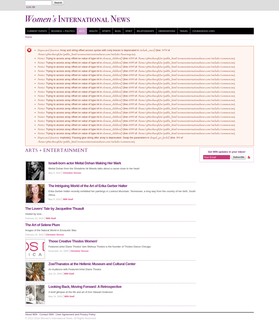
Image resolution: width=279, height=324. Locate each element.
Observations (166, 31)
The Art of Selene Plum (42, 225)
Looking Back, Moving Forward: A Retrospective (84, 287)
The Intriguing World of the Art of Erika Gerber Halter (87, 186)
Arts (82, 31)
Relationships (145, 31)
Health (93, 31)
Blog (118, 31)
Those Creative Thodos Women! (72, 241)
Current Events (37, 31)
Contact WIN (47, 314)
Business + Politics (63, 31)
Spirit (128, 31)
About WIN (31, 314)
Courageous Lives (203, 31)
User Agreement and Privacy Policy (76, 314)
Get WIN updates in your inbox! (226, 151)
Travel (184, 31)
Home (28, 37)
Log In (30, 7)
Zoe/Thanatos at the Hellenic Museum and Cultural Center (91, 264)
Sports (106, 31)
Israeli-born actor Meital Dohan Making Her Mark (84, 163)
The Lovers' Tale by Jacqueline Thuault (54, 209)
